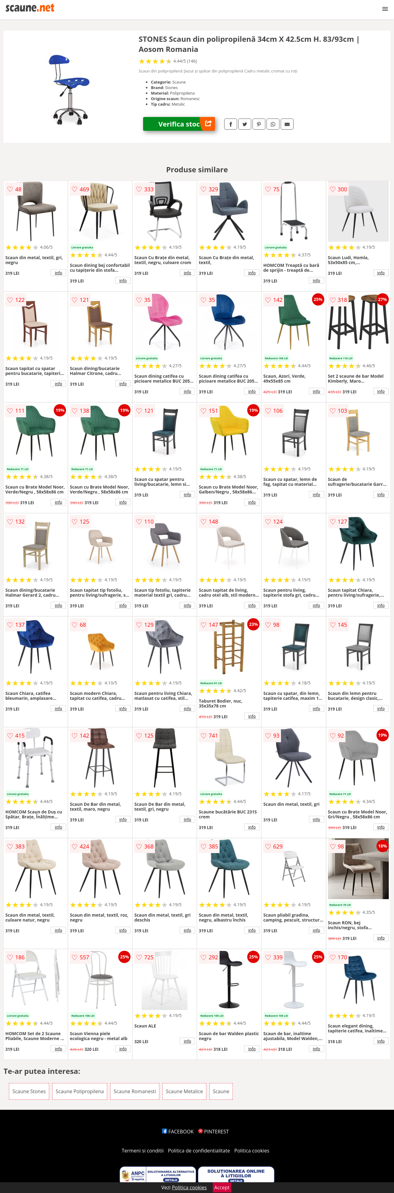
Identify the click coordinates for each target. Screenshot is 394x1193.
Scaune (221, 1091)
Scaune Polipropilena (80, 1091)
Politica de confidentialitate (199, 1150)
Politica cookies (251, 1150)
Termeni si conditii (143, 1150)
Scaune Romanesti (135, 1091)
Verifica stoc (186, 124)
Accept (222, 1187)
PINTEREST (213, 1131)
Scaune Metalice (184, 1091)
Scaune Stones (29, 1091)
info (58, 272)
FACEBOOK (178, 1131)
